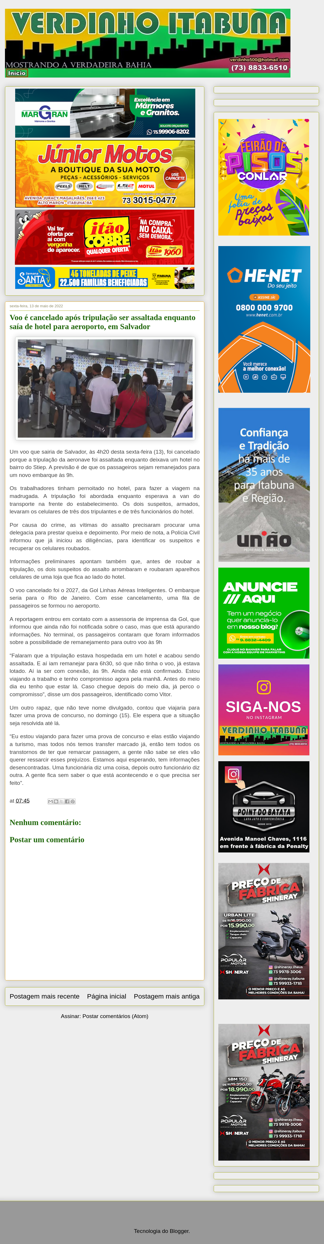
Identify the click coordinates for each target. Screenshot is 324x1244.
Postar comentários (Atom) (115, 1016)
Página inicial (106, 996)
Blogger (179, 1231)
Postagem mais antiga (167, 996)
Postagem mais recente (44, 996)
